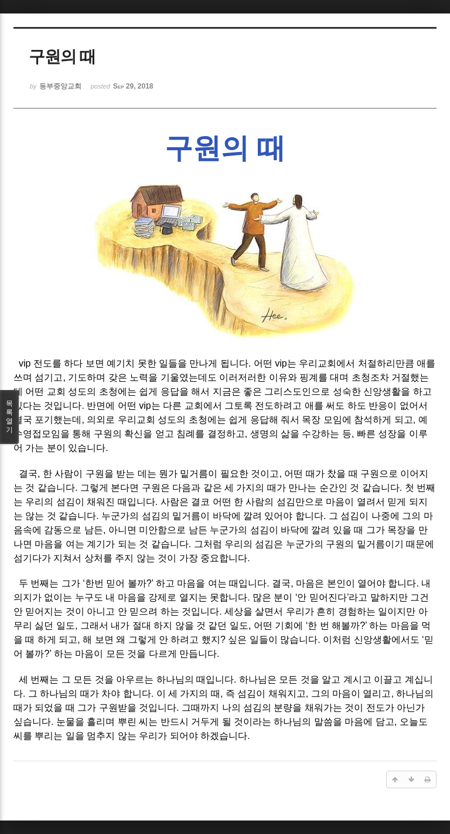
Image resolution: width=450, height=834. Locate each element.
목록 (9, 417)
